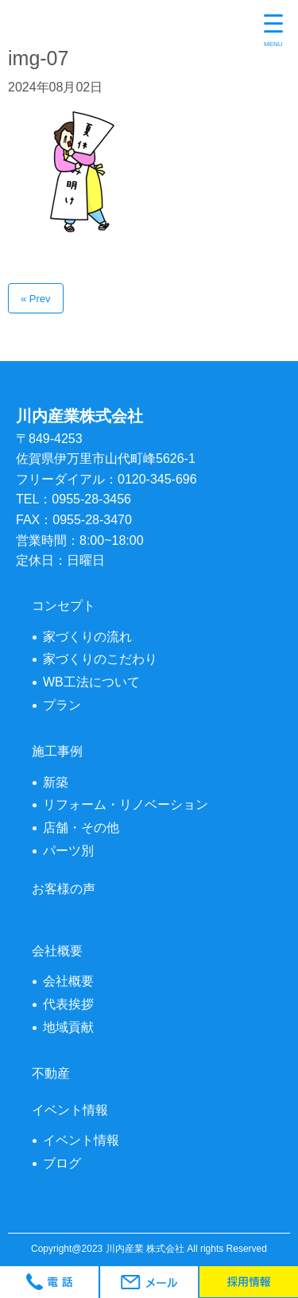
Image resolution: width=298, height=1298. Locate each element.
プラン (62, 705)
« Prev (36, 299)
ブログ (62, 1163)
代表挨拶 (68, 1004)
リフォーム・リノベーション (125, 804)
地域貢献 (68, 1027)
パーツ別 (68, 850)
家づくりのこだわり (100, 659)
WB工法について (91, 682)
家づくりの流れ (87, 636)
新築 (55, 782)
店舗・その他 (81, 827)
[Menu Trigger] (273, 32)
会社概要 (68, 981)
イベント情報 (81, 1140)
